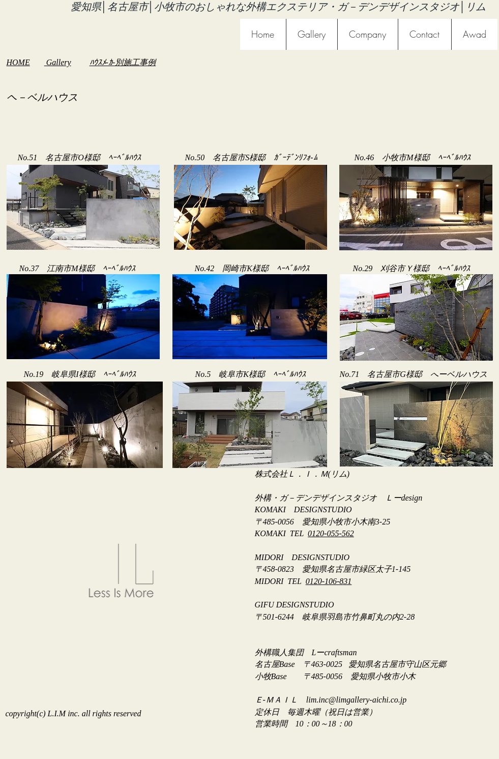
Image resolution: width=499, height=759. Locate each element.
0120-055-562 (331, 533)
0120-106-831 (329, 581)
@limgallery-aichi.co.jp (367, 699)
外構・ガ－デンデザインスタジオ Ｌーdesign (339, 497)
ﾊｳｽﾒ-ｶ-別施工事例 (123, 62)
